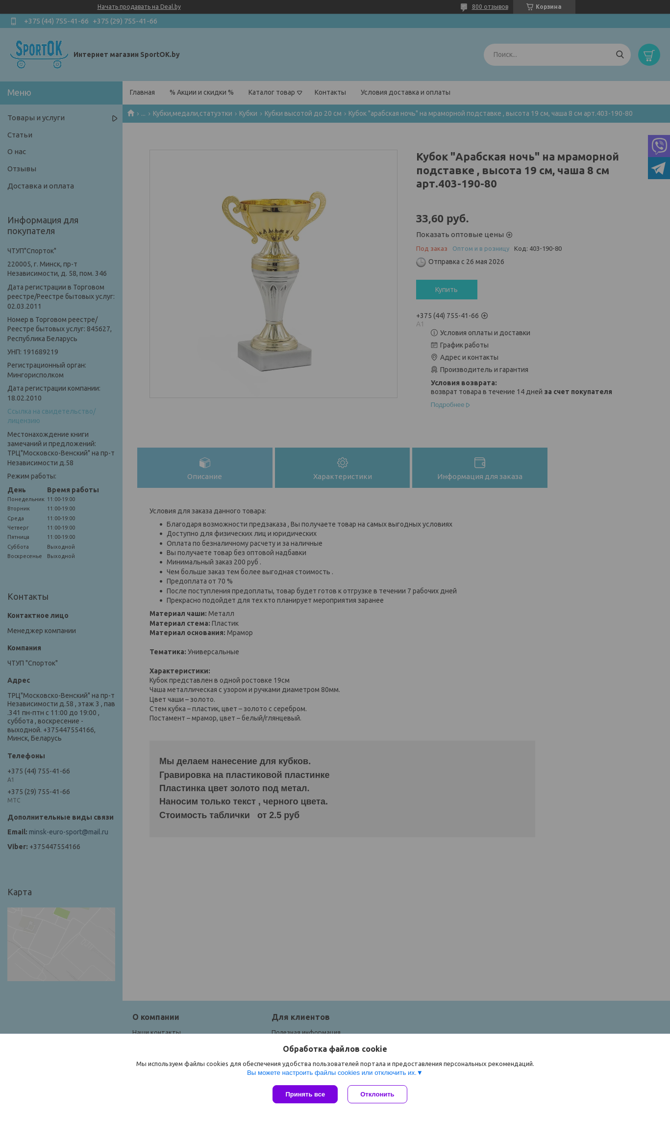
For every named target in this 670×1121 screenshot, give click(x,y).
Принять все (305, 1094)
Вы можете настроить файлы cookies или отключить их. (332, 1072)
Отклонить (377, 1094)
